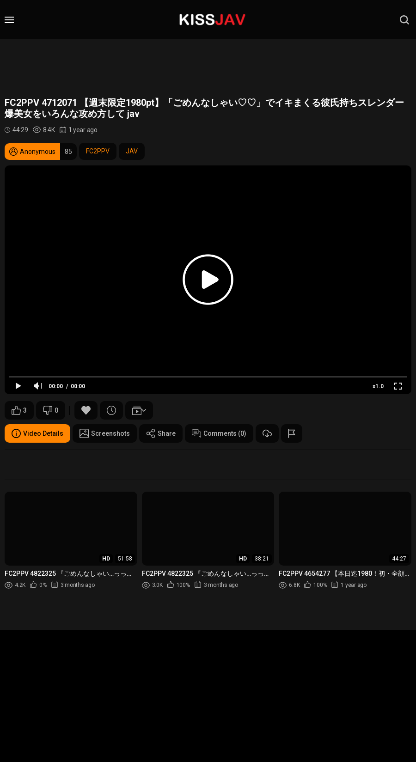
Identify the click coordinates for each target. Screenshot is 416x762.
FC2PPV (98, 151)
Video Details (37, 433)
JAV (132, 151)
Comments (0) (219, 433)
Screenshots (105, 433)
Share (161, 433)
